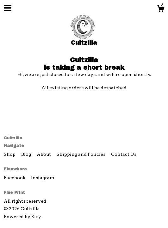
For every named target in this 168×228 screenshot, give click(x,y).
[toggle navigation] (7, 8)
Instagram (42, 177)
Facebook (15, 177)
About (44, 154)
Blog (26, 154)
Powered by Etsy (22, 216)
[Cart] (160, 9)
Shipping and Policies (81, 154)
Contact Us (123, 154)
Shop (10, 154)
